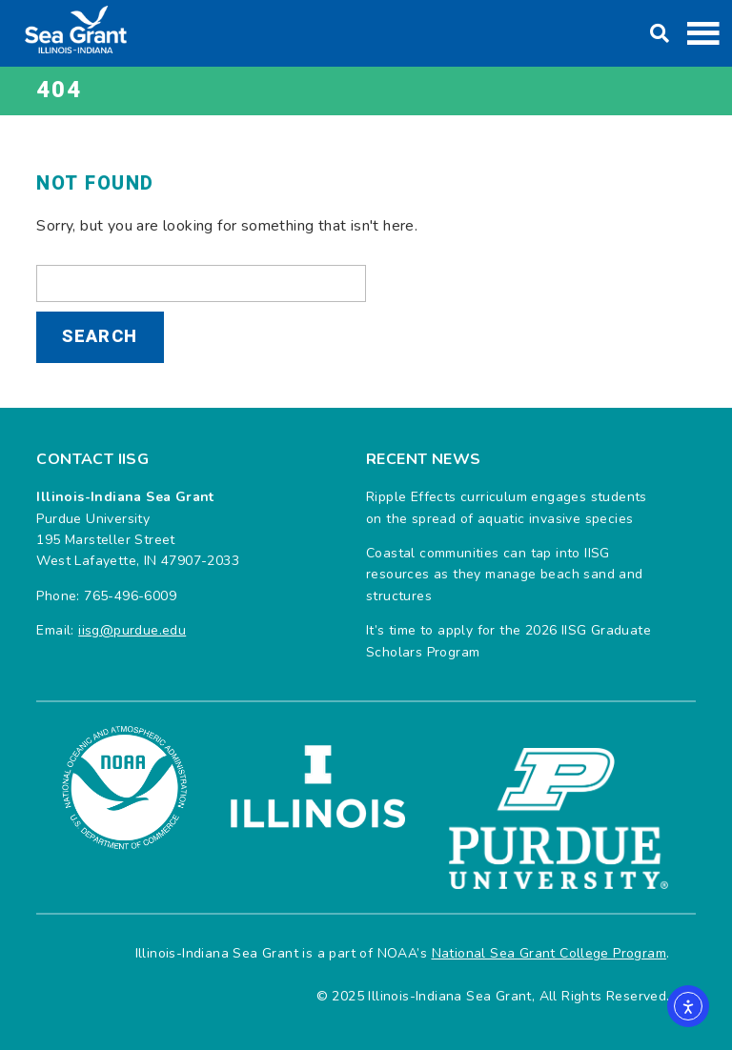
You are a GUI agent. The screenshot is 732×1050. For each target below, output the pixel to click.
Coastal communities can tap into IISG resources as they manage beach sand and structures (504, 574)
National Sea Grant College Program (549, 953)
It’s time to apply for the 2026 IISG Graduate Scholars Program (508, 640)
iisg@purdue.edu (132, 630)
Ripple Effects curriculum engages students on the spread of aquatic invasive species (506, 507)
